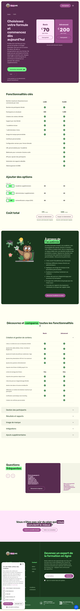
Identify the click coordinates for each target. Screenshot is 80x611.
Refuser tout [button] (18, 603)
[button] (13, 607)
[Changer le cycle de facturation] (17, 69)
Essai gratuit (65, 5)
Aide (33, 573)
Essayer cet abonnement (45, 216)
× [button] (22, 564)
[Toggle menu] (73, 6)
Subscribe (68, 578)
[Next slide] (13, 477)
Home (8, 14)
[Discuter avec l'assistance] (76, 607)
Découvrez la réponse (36, 489)
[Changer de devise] (12, 74)
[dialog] (13, 585)
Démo (33, 568)
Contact (34, 571)
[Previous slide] (8, 477)
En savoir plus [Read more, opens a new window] (14, 585)
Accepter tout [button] (8, 603)
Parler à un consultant (51, 531)
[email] (59, 577)
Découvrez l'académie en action (56, 296)
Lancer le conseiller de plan (30, 531)
